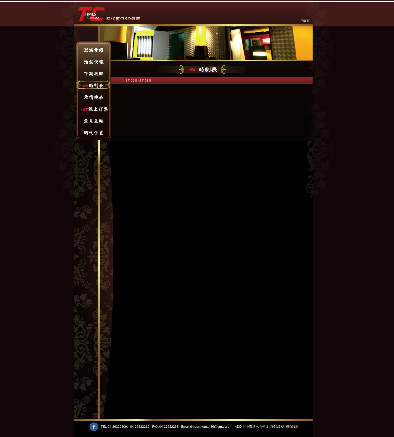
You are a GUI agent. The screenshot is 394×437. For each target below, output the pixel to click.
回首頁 (305, 21)
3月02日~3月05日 (139, 81)
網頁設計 (292, 426)
